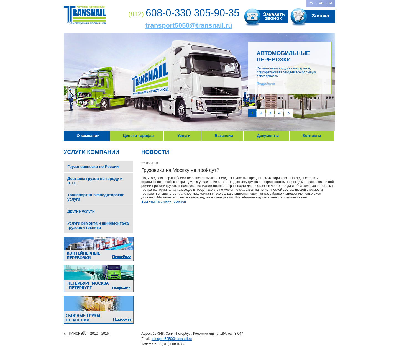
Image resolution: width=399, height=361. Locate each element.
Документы (268, 135)
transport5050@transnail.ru (188, 25)
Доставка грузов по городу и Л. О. (94, 180)
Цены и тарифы (138, 135)
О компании (88, 135)
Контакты (312, 135)
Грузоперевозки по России (93, 166)
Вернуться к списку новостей (163, 201)
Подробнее (266, 84)
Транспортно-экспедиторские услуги (95, 197)
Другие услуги (80, 211)
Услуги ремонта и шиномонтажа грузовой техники (98, 225)
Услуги (183, 135)
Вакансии (224, 135)
